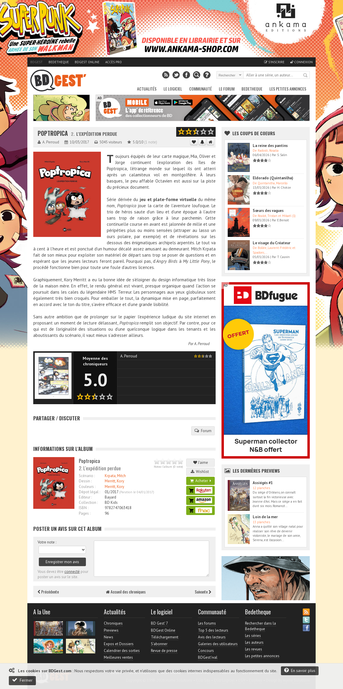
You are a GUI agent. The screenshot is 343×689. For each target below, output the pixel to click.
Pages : (84, 513)
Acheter (200, 480)
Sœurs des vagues (268, 210)
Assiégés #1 (263, 482)
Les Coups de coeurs (253, 133)
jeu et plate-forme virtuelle (168, 199)
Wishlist (201, 471)
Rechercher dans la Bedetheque (260, 626)
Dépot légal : (89, 491)
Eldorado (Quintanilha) (273, 177)
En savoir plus (299, 670)
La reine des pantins (270, 145)
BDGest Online (87, 62)
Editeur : (85, 497)
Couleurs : (87, 486)
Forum (203, 430)
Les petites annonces (287, 89)
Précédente (48, 591)
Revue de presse (164, 650)
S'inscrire (274, 62)
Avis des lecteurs (212, 637)
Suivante (203, 591)
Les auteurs (254, 642)
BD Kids (111, 502)
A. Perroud (202, 343)
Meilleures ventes (118, 657)
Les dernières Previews (256, 470)
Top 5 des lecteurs (213, 630)
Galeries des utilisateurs (218, 643)
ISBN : (83, 507)
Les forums (207, 623)
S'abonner (159, 643)
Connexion (301, 62)
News (108, 637)
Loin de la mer (265, 516)
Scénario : (87, 475)
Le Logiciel (173, 89)
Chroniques (113, 623)
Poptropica (53, 133)
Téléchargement (164, 637)
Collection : (88, 502)
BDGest (36, 62)
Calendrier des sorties (122, 650)
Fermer (22, 680)
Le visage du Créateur (271, 242)
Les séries (253, 635)
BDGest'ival (207, 657)
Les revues (253, 649)
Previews (111, 630)
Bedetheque (59, 62)
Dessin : (85, 481)
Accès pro (113, 62)
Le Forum (226, 89)
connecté (72, 571)
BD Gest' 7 (159, 623)
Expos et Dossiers (119, 643)
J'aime (200, 462)
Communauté (200, 89)
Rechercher (305, 75)
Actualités (146, 89)
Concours (206, 650)
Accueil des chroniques (126, 591)
